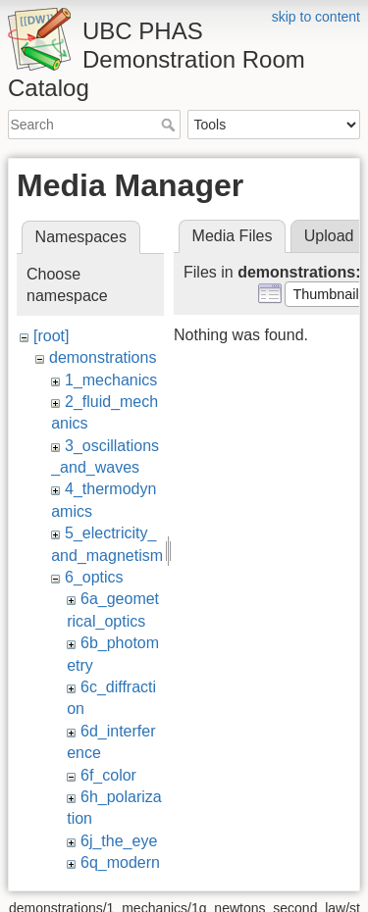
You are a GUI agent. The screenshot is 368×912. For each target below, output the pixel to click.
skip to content (316, 17)
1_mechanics (111, 380)
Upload (329, 236)
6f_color (108, 775)
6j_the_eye (118, 841)
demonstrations (102, 357)
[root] (51, 336)
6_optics (94, 577)
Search (170, 124)
